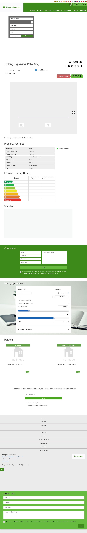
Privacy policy (43, 443)
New (57, 293)
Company (67, 10)
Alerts (75, 10)
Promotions (57, 10)
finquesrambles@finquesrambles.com (12, 456)
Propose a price (63, 76)
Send (43, 268)
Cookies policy (44, 450)
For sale (40, 10)
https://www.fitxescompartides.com (12, 459)
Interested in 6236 (54, 257)
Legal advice (43, 446)
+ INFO (27, 372)
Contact (83, 10)
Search (27, 36)
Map (2, 469)
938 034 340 (5, 461)
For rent (48, 10)
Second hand (65, 293)
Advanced (15, 36)
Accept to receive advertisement (37, 405)
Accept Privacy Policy (34, 402)
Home (32, 10)
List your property (44, 439)
